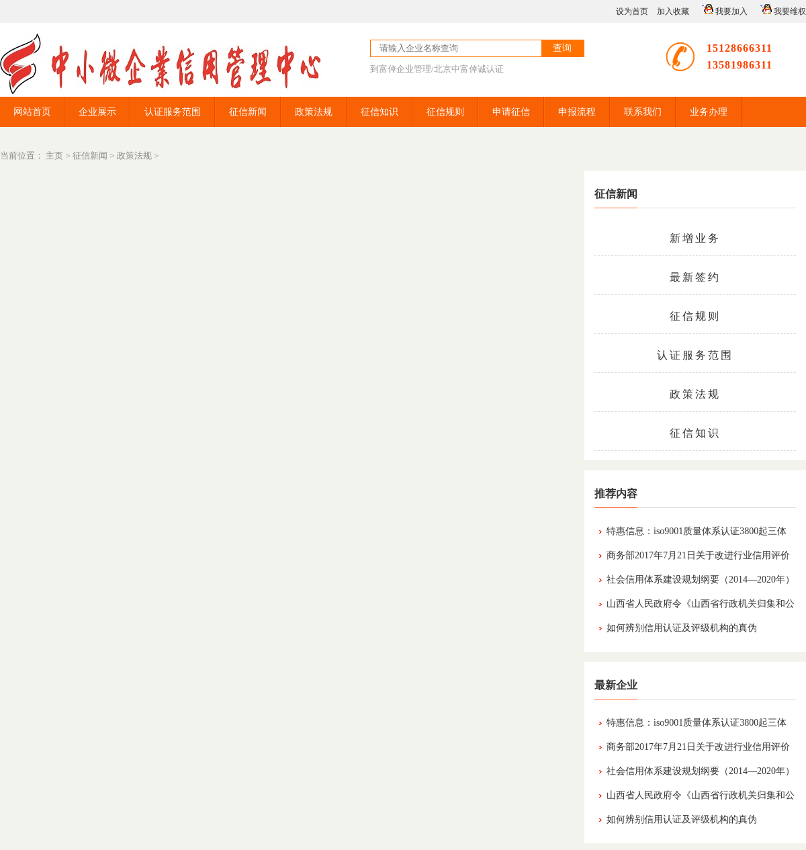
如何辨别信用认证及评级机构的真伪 (682, 628)
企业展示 (97, 112)
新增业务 (695, 238)
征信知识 (379, 112)
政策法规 (313, 112)
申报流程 (577, 112)
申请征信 (511, 112)
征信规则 (445, 112)
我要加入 (723, 9)
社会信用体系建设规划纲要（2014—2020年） (701, 580)
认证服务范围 (172, 112)
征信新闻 (248, 112)
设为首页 (632, 11)
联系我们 (643, 112)
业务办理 (708, 112)
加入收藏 (673, 11)
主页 (54, 156)
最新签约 (695, 277)
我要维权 (781, 9)
